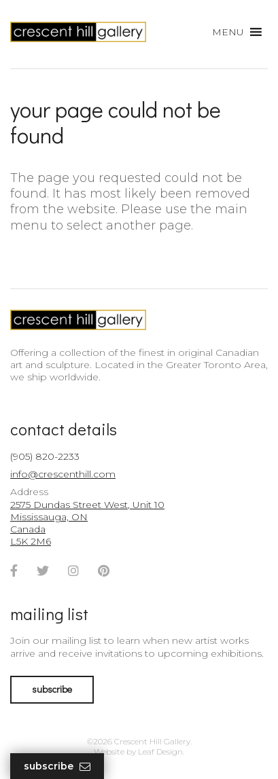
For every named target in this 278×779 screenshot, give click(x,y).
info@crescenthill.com (63, 474)
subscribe (52, 689)
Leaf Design (160, 751)
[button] (228, 32)
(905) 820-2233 (45, 456)
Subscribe (57, 766)
